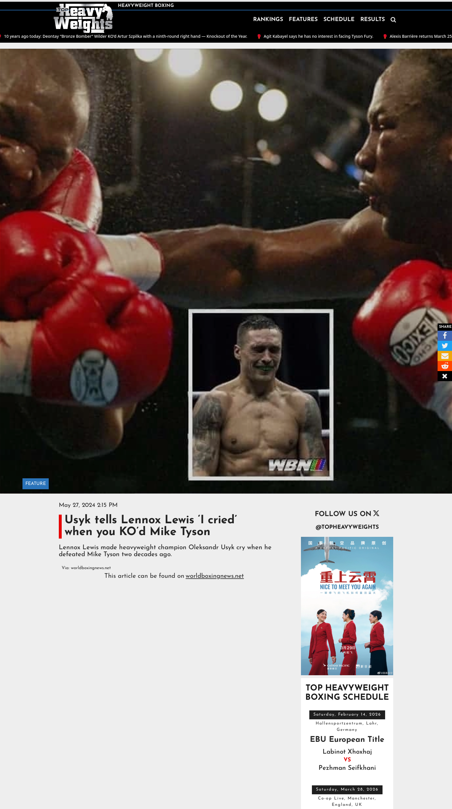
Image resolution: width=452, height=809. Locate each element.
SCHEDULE (339, 19)
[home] (83, 18)
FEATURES (303, 19)
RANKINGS (268, 19)
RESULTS (372, 19)
